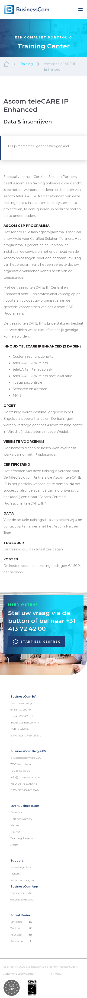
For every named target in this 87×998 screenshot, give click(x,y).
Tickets (14, 873)
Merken (15, 825)
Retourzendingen (22, 880)
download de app (21, 899)
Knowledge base (21, 867)
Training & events (22, 838)
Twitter (21, 928)
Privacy (56, 973)
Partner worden (21, 819)
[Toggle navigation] (80, 9)
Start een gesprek (36, 642)
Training (26, 64)
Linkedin (21, 921)
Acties (14, 844)
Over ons (16, 812)
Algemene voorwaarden (19, 973)
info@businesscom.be (25, 777)
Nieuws (15, 832)
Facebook (21, 941)
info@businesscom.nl (24, 722)
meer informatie (21, 893)
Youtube (21, 934)
